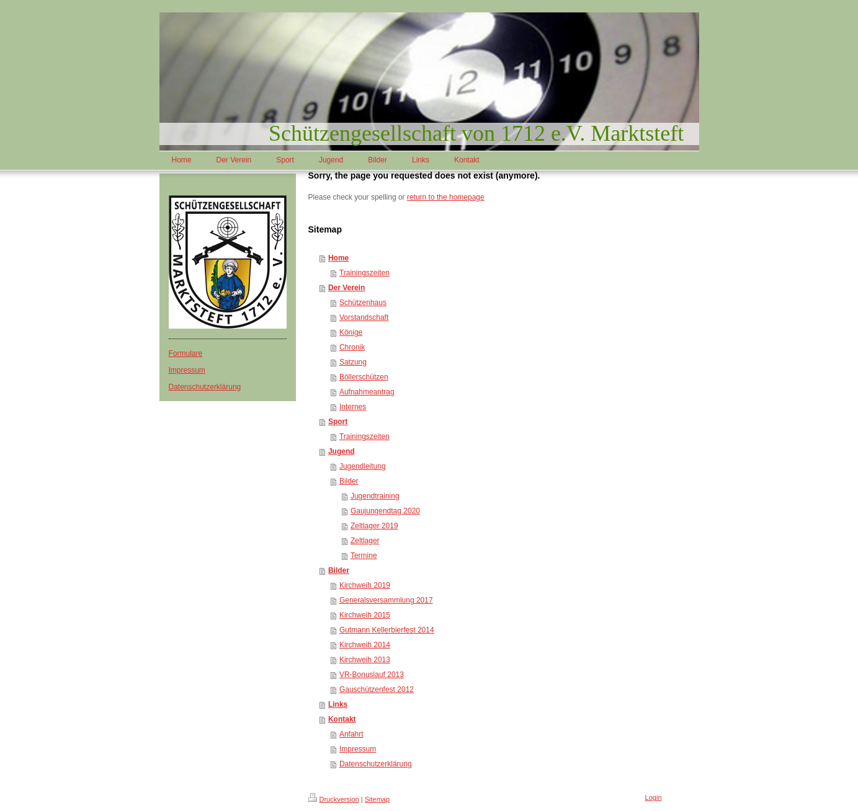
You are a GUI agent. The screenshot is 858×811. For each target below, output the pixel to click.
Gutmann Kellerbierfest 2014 (386, 630)
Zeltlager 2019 (374, 525)
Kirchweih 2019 (364, 585)
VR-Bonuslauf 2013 (371, 674)
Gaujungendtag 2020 (385, 511)
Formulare (186, 353)
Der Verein (346, 287)
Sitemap (377, 799)
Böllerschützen (363, 377)
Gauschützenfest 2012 (376, 689)
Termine (364, 555)
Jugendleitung (362, 466)
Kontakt (342, 719)
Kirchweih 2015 (364, 615)
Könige (350, 332)
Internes (352, 406)
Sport (337, 421)
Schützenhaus (363, 302)
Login (653, 797)
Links (337, 704)
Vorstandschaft (363, 317)
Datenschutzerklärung (205, 387)
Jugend (341, 451)
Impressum (187, 370)
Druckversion (333, 799)
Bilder (349, 481)
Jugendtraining (375, 496)
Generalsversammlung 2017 (386, 600)
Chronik (352, 347)
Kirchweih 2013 (364, 659)
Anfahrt (351, 734)
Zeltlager (365, 540)
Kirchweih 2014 (364, 644)
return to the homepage (446, 197)
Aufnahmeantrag (367, 392)
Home (338, 258)
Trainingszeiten (364, 272)
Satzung (353, 362)
